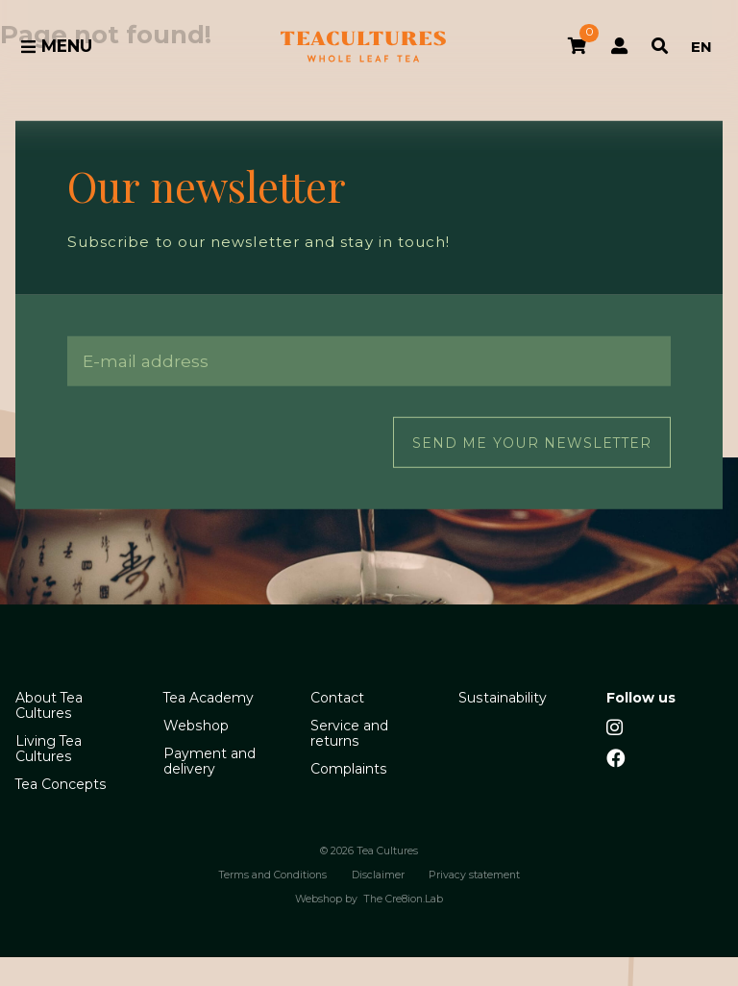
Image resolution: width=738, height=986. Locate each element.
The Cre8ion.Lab (403, 899)
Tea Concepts (61, 784)
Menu (56, 46)
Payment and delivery (209, 761)
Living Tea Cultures (48, 748)
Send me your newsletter (532, 442)
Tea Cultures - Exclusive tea (363, 47)
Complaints (348, 768)
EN (701, 46)
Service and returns (349, 733)
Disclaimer (378, 875)
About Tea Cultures (49, 705)
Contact (337, 697)
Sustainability (502, 697)
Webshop (196, 725)
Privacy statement (474, 875)
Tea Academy (208, 697)
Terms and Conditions (272, 875)
